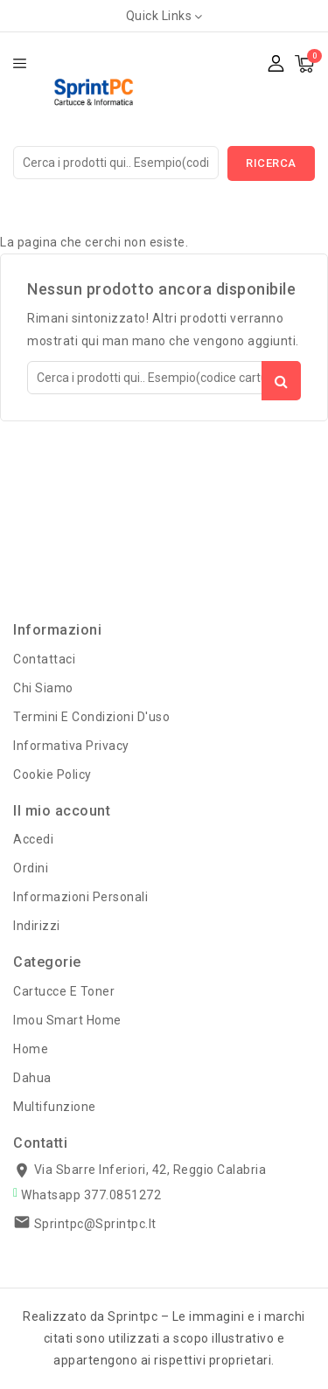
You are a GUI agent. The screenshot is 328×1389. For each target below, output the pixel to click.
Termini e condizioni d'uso (91, 717)
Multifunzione (54, 1107)
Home (30, 1049)
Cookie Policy (52, 774)
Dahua (32, 1078)
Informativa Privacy (71, 746)
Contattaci (44, 659)
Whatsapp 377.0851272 (91, 1195)
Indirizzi (36, 926)
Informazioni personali (80, 897)
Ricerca (271, 163)
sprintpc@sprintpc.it (95, 1224)
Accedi (33, 839)
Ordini (30, 868)
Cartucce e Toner (64, 991)
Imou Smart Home (67, 1020)
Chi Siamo (43, 688)
